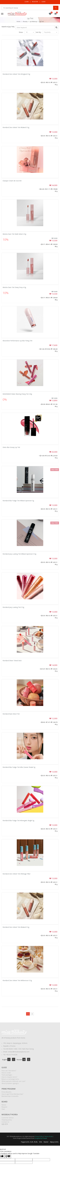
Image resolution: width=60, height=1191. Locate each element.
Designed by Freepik (41, 1138)
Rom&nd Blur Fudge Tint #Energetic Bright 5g (18, 820)
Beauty (25, 21)
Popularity (50, 32)
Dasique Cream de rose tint (12, 181)
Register (35, 2)
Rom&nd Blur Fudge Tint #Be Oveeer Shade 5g (19, 767)
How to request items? (9, 1077)
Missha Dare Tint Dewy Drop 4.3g (14, 287)
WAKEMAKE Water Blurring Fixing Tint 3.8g (17, 394)
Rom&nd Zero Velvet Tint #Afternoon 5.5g (17, 980)
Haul (3, 1109)
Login (27, 2)
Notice (4, 1105)
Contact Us (5, 1122)
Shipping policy (7, 1120)
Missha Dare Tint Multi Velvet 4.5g (14, 234)
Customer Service (8, 1118)
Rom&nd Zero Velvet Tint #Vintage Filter (16, 874)
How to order (6, 1073)
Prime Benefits (6, 1092)
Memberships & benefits (10, 1096)
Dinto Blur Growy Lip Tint (11, 447)
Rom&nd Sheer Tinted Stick (12, 661)
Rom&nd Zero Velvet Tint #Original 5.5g (16, 74)
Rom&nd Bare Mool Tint (11, 714)
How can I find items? (9, 1071)
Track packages (7, 1075)
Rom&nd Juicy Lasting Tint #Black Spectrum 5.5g (19, 554)
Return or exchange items (10, 1079)
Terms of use (48, 1136)
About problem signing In (10, 1083)
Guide (43, 2)
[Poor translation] (7, 1156)
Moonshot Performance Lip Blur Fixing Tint (17, 341)
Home (18, 21)
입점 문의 (5, 1124)
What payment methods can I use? (13, 1081)
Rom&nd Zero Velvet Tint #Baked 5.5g (16, 127)
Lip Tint (41, 21)
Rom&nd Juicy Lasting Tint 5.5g (13, 607)
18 (30, 32)
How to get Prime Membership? (12, 1094)
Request (4, 1107)
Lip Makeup (33, 21)
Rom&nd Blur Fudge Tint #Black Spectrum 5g (18, 501)
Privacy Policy (39, 1136)
